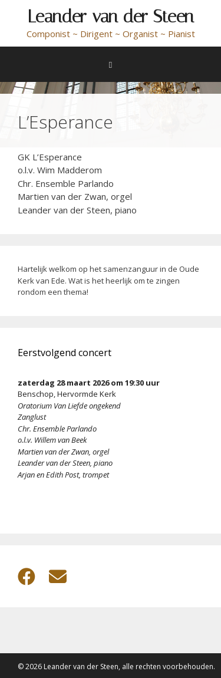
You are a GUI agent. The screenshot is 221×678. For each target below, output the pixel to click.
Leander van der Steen (111, 16)
